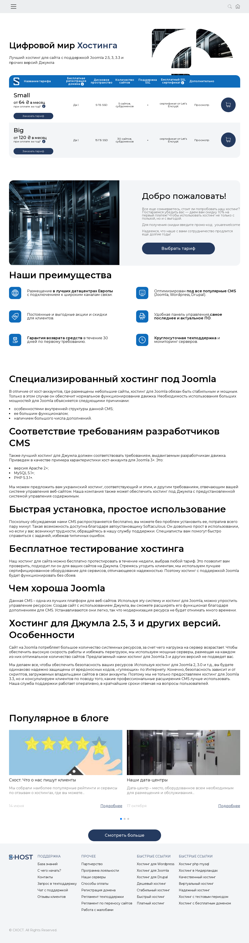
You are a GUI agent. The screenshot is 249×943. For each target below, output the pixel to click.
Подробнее (111, 806)
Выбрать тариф (178, 248)
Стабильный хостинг (153, 890)
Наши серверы (93, 877)
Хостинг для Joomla (153, 870)
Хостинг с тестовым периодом (203, 896)
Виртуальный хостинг (196, 883)
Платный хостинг (150, 903)
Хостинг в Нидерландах (198, 870)
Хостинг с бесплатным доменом (205, 903)
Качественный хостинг (197, 877)
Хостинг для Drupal (152, 877)
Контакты (45, 877)
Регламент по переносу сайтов (106, 903)
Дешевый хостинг (151, 883)
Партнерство (92, 864)
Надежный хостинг (194, 890)
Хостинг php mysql (194, 864)
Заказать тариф (33, 116)
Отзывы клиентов (51, 896)
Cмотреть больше (124, 835)
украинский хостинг (83, 487)
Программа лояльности (100, 870)
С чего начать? (49, 870)
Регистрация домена (98, 890)
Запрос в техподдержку (57, 883)
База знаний (47, 864)
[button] (121, 819)
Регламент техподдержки (102, 896)
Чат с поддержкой (52, 890)
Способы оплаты (94, 883)
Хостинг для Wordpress (155, 864)
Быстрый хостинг (151, 896)
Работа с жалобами (97, 909)
